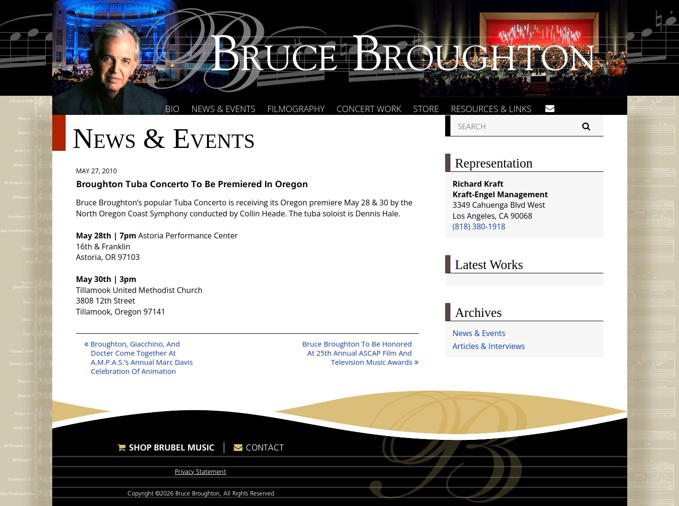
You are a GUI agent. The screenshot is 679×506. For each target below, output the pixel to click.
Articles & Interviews (489, 346)
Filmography (296, 108)
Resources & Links (491, 108)
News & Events (223, 108)
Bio (172, 108)
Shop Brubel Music (171, 447)
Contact (265, 447)
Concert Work (369, 108)
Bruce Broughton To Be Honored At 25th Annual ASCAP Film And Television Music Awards (360, 353)
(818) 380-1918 (479, 226)
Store (426, 108)
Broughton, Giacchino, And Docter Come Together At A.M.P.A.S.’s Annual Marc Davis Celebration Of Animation (138, 357)
